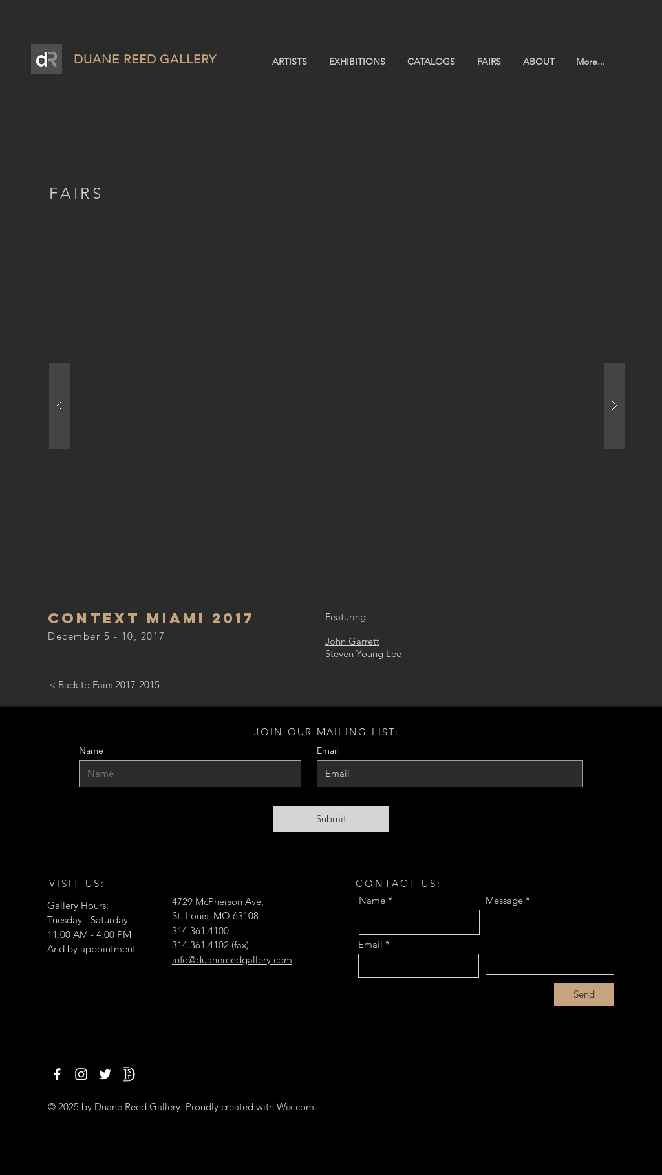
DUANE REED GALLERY (145, 59)
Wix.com (295, 1107)
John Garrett (352, 641)
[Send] (584, 994)
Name (91, 750)
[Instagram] (81, 1074)
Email (370, 944)
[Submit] (331, 819)
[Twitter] (105, 1074)
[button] (337, 406)
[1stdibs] (129, 1074)
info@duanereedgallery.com (232, 960)
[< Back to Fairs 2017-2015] (104, 685)
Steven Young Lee (363, 653)
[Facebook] (57, 1074)
